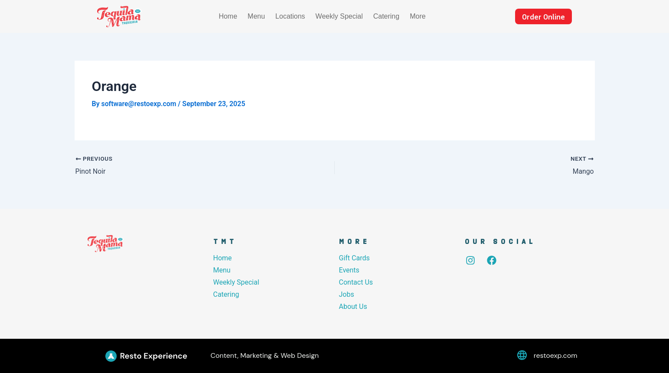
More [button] (417, 16)
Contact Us (356, 282)
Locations (290, 16)
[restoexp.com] (522, 356)
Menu (256, 16)
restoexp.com (556, 355)
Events (349, 270)
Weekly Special (339, 16)
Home (228, 16)
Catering (386, 16)
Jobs (346, 294)
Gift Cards (354, 257)
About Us (353, 306)
